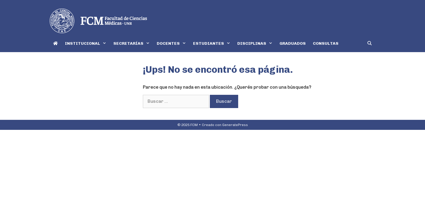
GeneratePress (235, 125)
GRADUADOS (292, 43)
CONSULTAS (326, 43)
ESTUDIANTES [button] (213, 43)
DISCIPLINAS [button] (256, 43)
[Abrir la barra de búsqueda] (369, 43)
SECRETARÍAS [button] (133, 43)
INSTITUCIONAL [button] (87, 43)
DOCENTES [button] (173, 43)
